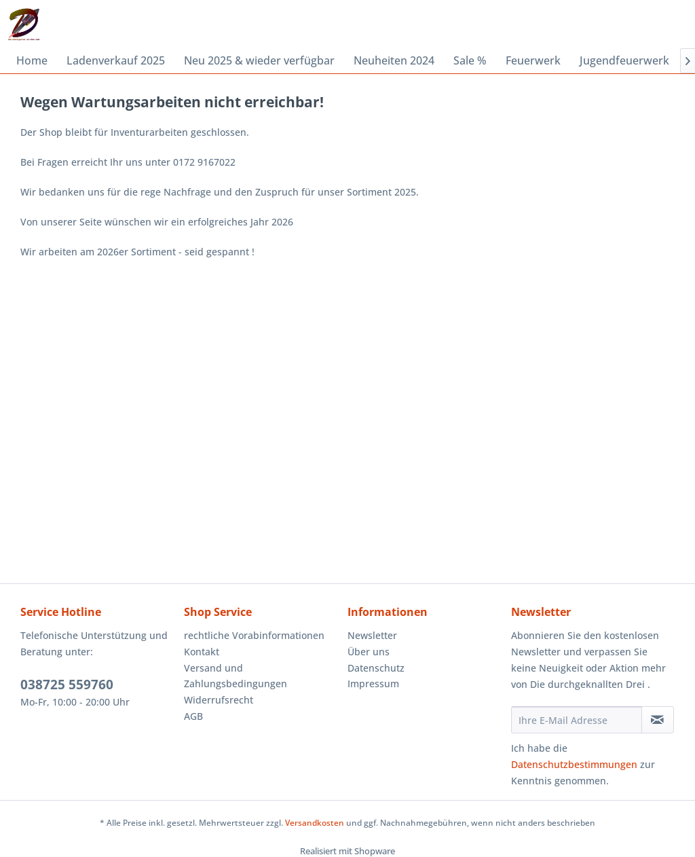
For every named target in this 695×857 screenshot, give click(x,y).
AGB (193, 716)
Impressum (373, 683)
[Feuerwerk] (533, 60)
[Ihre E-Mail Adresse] (576, 719)
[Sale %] (470, 60)
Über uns (369, 651)
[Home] (32, 60)
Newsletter (372, 635)
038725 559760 (66, 684)
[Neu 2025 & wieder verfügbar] (259, 60)
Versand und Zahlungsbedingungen (235, 676)
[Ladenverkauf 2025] (115, 60)
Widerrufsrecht (218, 699)
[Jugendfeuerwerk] (624, 60)
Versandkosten (314, 822)
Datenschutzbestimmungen (574, 764)
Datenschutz (376, 667)
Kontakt (201, 651)
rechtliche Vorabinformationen (254, 635)
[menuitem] (32, 60)
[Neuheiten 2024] (394, 60)
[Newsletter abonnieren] (657, 719)
